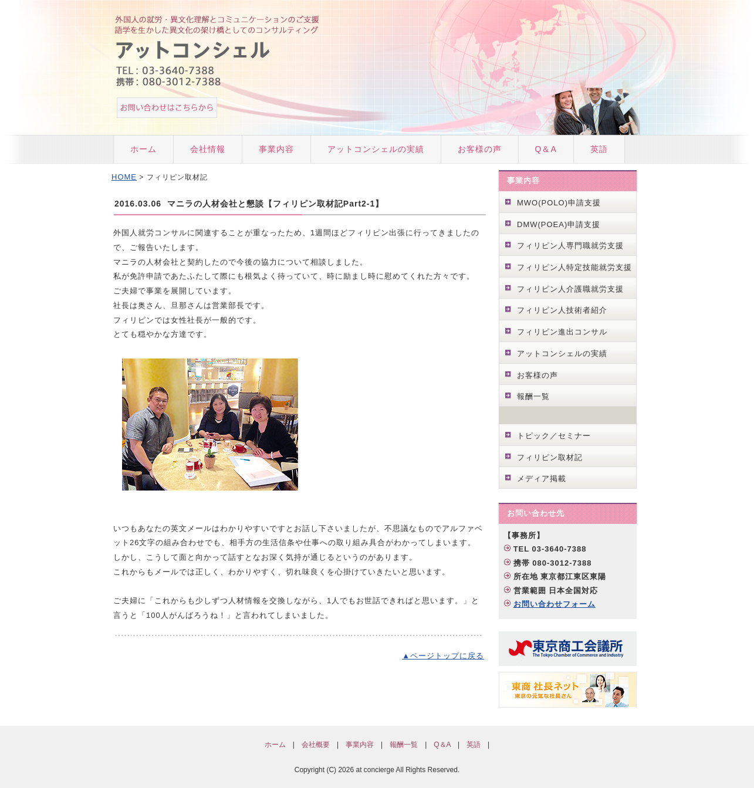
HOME (124, 177)
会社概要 (316, 744)
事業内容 (276, 149)
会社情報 (207, 149)
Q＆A (546, 149)
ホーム (143, 149)
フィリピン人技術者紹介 (562, 310)
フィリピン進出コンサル (562, 331)
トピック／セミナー (554, 435)
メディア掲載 (541, 478)
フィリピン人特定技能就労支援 (574, 267)
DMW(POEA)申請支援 (558, 224)
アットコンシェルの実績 (375, 149)
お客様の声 (480, 149)
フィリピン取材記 (550, 457)
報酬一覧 (533, 396)
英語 (599, 149)
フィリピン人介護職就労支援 (570, 289)
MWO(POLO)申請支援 (559, 202)
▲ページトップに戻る (443, 655)
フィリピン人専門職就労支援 (570, 245)
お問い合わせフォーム (554, 604)
